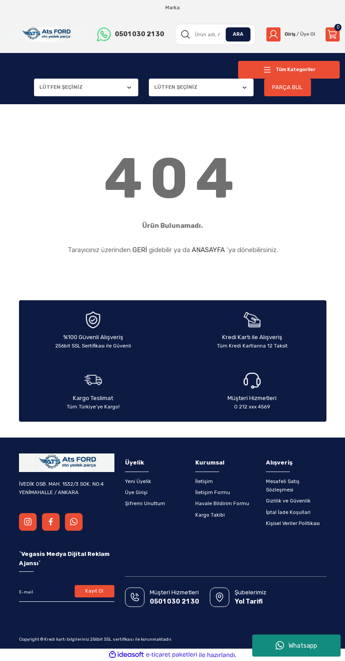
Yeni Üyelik (138, 481)
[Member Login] (289, 34)
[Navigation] (289, 70)
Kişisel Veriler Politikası (293, 523)
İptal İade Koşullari (288, 512)
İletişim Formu (212, 492)
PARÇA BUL (287, 87)
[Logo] (45, 34)
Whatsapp (296, 645)
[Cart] (333, 34)
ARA (235, 34)
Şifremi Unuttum (145, 503)
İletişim (204, 481)
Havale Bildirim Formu (222, 503)
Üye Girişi (136, 492)
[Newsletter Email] (66, 592)
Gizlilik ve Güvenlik (288, 501)
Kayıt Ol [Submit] (94, 591)
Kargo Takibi (210, 515)
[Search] (213, 34)
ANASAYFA (208, 250)
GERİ (140, 250)
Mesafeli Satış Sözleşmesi (283, 485)
